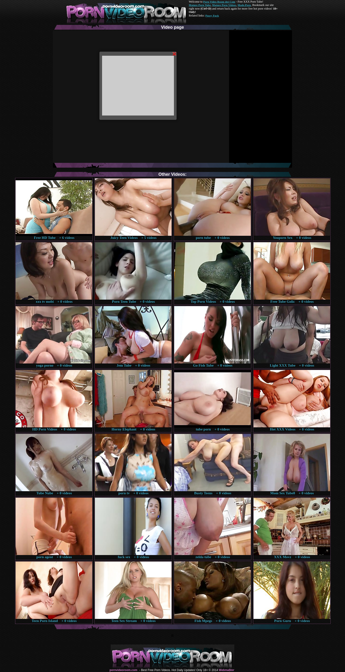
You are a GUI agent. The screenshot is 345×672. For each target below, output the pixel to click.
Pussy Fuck (212, 15)
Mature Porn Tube (200, 5)
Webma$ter (226, 670)
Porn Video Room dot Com (219, 1)
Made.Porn (244, 5)
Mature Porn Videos (224, 5)
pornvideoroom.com (123, 670)
